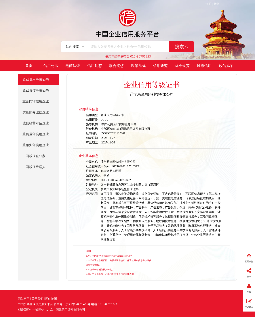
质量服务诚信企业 (35, 112)
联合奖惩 (116, 66)
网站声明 (24, 298)
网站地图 (51, 298)
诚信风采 (226, 66)
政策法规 (138, 66)
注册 (208, 3)
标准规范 (182, 66)
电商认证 (72, 66)
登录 (216, 3)
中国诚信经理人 (33, 167)
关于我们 (37, 298)
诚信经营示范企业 (35, 123)
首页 (29, 66)
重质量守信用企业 (35, 134)
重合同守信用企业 (35, 101)
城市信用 (204, 66)
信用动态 (94, 66)
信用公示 (50, 66)
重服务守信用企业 (35, 145)
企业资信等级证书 (35, 90)
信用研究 (160, 66)
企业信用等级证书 (35, 79)
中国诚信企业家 (33, 156)
